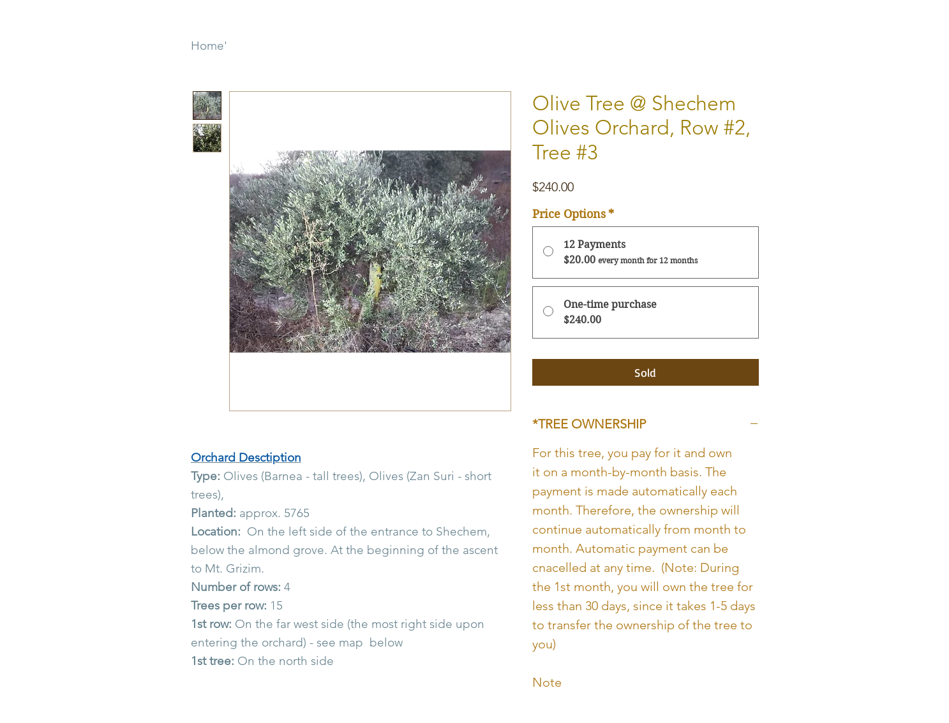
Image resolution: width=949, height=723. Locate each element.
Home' (209, 45)
